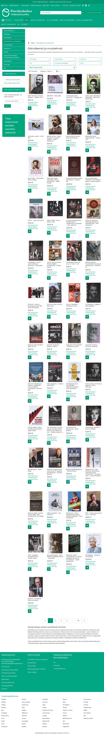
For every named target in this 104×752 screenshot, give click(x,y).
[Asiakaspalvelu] (14, 5)
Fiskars (24, 716)
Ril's (64, 738)
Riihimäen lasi (67, 735)
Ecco (3, 735)
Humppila (25, 738)
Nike (64, 718)
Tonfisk (85, 718)
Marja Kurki (45, 738)
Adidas (3, 718)
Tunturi (85, 721)
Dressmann (5, 732)
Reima (65, 732)
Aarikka (3, 716)
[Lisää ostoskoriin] (29, 125)
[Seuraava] (84, 637)
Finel (2, 740)
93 (78, 637)
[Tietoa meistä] (56, 5)
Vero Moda (86, 729)
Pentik (65, 724)
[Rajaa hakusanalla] (52, 84)
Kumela (44, 718)
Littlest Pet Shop (47, 727)
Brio (2, 727)
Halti (23, 724)
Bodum (3, 724)
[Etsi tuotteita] (62, 12)
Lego (44, 721)
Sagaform (66, 743)
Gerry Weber (26, 718)
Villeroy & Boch (88, 735)
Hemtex (24, 732)
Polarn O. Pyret (67, 727)
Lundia (44, 732)
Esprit (3, 738)
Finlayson (4, 743)
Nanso (65, 716)
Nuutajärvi (66, 721)
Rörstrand (66, 740)
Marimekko (46, 735)
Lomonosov (46, 729)
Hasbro (24, 727)
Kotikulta (45, 716)
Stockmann (87, 716)
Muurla (44, 743)
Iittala (24, 740)
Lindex (44, 724)
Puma (65, 729)
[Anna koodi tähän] (13, 101)
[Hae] (83, 12)
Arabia (3, 721)
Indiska (24, 743)
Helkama (25, 729)
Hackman (25, 721)
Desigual (4, 729)
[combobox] (62, 12)
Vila (84, 732)
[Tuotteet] (7, 20)
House (24, 735)
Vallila (85, 727)
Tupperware (87, 724)
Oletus (50, 88)
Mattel (44, 740)
